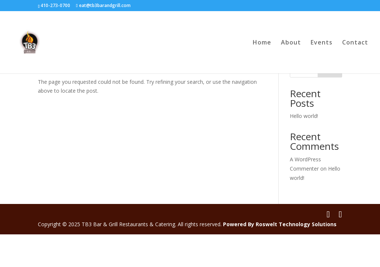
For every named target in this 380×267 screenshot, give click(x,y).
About (291, 43)
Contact (355, 43)
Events (321, 43)
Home (262, 43)
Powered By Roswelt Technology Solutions (280, 224)
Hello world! (304, 115)
